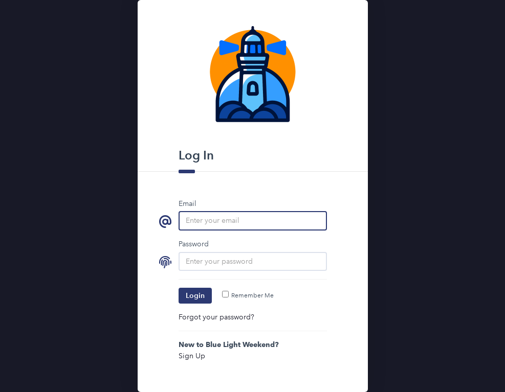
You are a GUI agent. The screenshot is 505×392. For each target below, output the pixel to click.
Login (195, 295)
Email (187, 203)
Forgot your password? (216, 316)
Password (194, 243)
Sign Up (192, 355)
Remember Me (248, 295)
